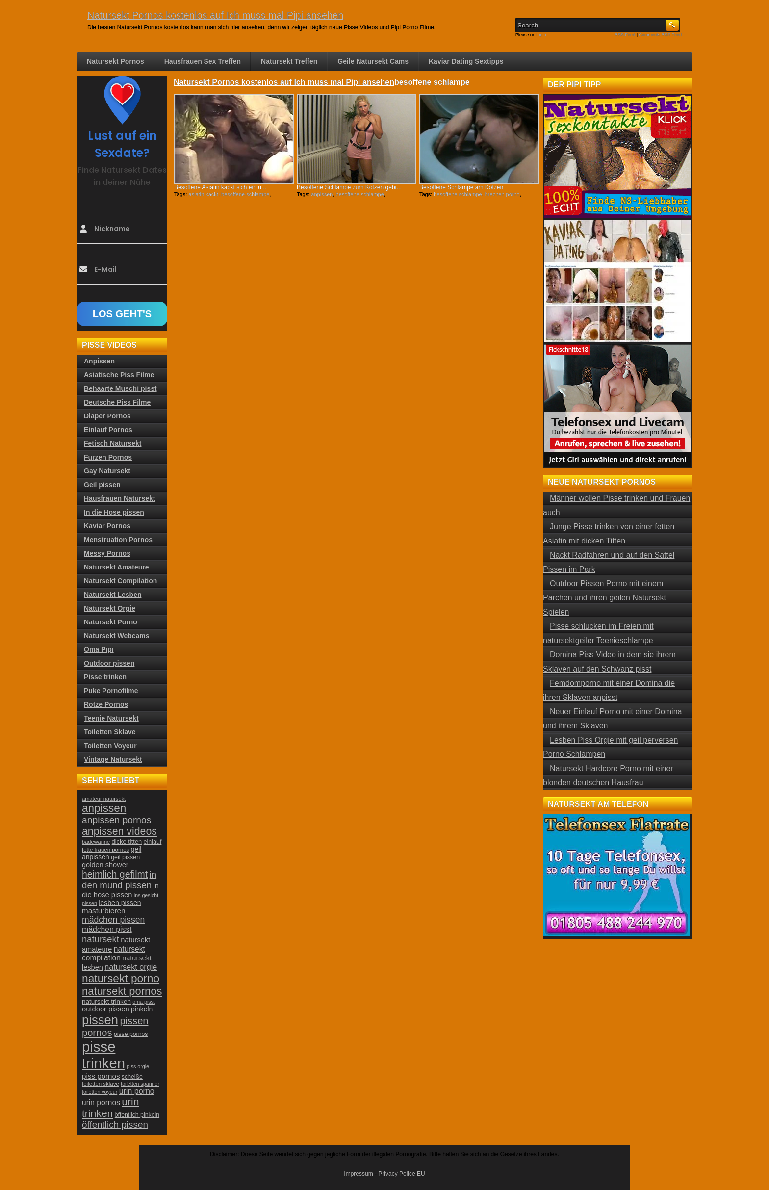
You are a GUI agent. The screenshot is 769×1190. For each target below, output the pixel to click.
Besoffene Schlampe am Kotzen (461, 187)
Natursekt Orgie (109, 608)
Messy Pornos (107, 553)
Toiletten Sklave (110, 732)
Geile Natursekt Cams (373, 61)
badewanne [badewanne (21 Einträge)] (96, 842)
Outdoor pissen (109, 663)
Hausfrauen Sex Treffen (202, 61)
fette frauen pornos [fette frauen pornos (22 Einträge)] (105, 850)
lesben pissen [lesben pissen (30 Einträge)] (120, 902)
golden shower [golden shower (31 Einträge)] (105, 865)
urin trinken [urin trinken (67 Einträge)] (110, 1107)
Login (541, 34)
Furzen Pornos (108, 457)
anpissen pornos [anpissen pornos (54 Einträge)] (116, 820)
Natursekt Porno (110, 622)
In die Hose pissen (114, 512)
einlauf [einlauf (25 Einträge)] (153, 841)
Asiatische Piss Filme (119, 375)
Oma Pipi (99, 649)
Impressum (358, 1173)
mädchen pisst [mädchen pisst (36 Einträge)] (107, 929)
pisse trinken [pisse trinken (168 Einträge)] (103, 1054)
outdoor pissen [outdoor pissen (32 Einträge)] (105, 1009)
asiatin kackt (203, 194)
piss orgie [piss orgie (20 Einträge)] (138, 1066)
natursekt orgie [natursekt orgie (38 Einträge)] (130, 966)
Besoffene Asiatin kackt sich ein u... (220, 187)
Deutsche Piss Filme (117, 402)
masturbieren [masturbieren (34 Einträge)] (103, 910)
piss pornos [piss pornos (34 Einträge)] (101, 1076)
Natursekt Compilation (120, 581)
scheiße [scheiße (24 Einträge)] (132, 1076)
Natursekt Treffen (289, 61)
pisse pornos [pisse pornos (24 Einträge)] (131, 1034)
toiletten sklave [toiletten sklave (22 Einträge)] (100, 1084)
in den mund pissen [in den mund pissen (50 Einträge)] (119, 879)
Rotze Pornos (106, 704)
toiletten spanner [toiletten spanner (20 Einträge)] (140, 1084)
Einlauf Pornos (108, 430)
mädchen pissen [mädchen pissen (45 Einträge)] (113, 920)
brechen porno (502, 194)
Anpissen (99, 361)
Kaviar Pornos (107, 526)
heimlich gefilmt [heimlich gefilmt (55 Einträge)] (115, 874)
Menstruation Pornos (118, 539)
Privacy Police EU (401, 1173)
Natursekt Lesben (112, 594)
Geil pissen (102, 485)
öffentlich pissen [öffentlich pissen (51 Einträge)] (115, 1124)
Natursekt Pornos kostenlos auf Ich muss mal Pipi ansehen (215, 15)
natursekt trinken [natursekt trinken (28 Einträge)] (106, 1001)
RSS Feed (625, 34)
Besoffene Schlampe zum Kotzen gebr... (349, 187)
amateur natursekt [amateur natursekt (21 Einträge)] (104, 799)
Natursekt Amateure (116, 567)
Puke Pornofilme (111, 691)
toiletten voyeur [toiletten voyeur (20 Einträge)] (99, 1092)
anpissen (322, 194)
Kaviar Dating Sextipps (466, 61)
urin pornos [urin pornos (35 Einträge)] (101, 1102)
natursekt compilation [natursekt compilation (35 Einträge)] (113, 953)
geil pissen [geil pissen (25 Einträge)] (125, 857)
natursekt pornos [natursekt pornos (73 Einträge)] (122, 991)
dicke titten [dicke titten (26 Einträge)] (127, 841)
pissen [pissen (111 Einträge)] (100, 1020)
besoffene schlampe (245, 194)
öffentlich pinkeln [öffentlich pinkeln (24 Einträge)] (137, 1115)
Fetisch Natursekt (112, 443)
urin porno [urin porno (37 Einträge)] (136, 1091)
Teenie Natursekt (111, 718)
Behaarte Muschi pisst (120, 388)
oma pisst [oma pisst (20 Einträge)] (143, 1002)
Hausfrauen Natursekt (119, 498)
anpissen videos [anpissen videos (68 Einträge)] (119, 831)
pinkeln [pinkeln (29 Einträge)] (142, 1009)
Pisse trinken (105, 677)
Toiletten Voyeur (110, 746)
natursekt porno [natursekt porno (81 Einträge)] (120, 978)
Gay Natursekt (107, 471)
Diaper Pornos (107, 416)
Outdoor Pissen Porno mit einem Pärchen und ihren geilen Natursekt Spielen (604, 597)
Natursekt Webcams (117, 636)
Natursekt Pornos (115, 61)
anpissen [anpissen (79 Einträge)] (104, 808)
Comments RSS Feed (660, 34)
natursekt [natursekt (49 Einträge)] (100, 939)
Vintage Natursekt (113, 759)
